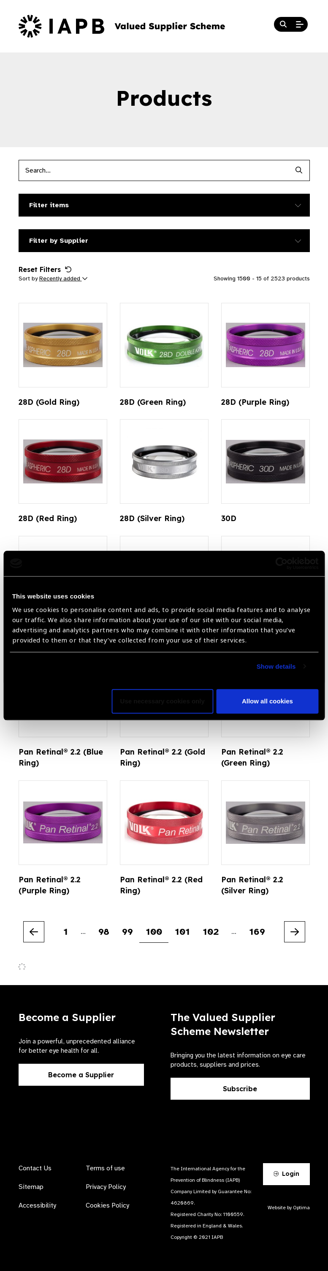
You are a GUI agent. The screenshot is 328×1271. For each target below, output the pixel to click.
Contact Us (35, 1168)
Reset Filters (45, 269)
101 (182, 931)
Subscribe (240, 1088)
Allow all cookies (267, 701)
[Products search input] (154, 170)
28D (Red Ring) (48, 518)
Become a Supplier (81, 1075)
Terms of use (105, 1168)
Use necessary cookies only (162, 701)
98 (103, 931)
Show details (276, 666)
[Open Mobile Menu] (300, 24)
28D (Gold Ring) (49, 402)
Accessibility (37, 1205)
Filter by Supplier (58, 240)
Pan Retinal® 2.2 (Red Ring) (161, 885)
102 (211, 931)
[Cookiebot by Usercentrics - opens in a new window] (281, 563)
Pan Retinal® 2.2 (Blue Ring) (61, 757)
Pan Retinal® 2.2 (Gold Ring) (162, 757)
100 (154, 931)
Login (286, 1174)
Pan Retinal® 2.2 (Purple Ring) (50, 885)
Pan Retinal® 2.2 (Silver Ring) (252, 885)
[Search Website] (283, 24)
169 (257, 931)
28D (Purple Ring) (255, 402)
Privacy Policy (106, 1187)
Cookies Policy (107, 1205)
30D (228, 518)
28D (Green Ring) (153, 402)
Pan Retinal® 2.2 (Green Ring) (252, 757)
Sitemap (31, 1187)
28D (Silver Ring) (152, 518)
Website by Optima (289, 1208)
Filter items (49, 205)
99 (127, 931)
